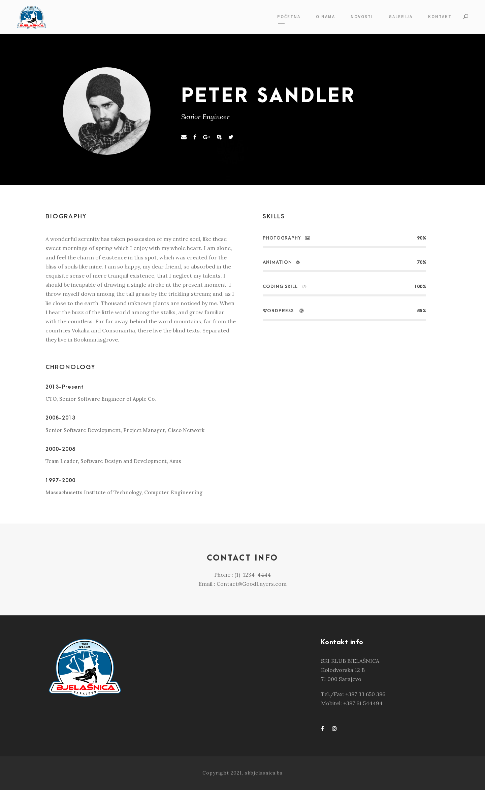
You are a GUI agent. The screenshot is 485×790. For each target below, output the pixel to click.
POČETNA (288, 17)
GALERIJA (401, 17)
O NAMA (325, 17)
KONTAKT (440, 17)
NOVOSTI (362, 17)
